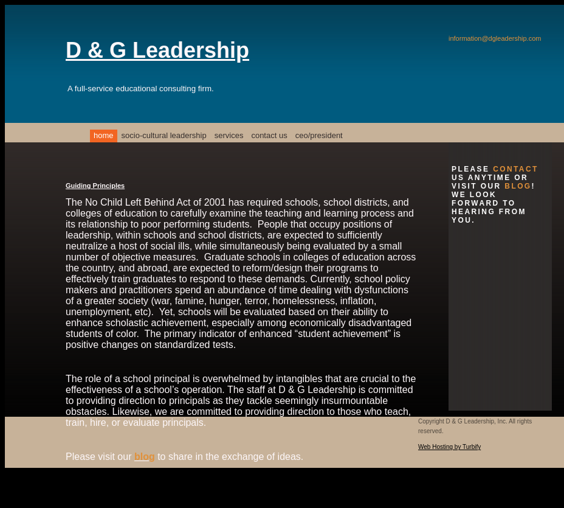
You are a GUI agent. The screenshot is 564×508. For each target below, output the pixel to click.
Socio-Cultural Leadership (164, 135)
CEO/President (319, 135)
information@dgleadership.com (495, 38)
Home (104, 135)
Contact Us (269, 135)
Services (229, 135)
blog (144, 456)
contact (515, 169)
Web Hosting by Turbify (449, 447)
